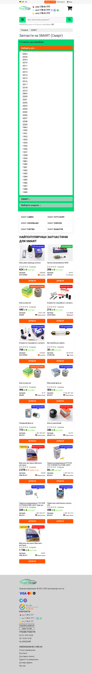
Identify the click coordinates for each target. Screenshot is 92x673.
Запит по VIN (27, 629)
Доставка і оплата (26, 656)
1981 (25, 167)
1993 (25, 139)
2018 (25, 87)
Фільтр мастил (25, 303)
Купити (32, 281)
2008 (25, 121)
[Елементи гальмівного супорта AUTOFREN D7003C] (32, 333)
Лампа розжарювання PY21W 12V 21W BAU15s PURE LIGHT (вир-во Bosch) (59, 464)
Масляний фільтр (54, 383)
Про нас (22, 666)
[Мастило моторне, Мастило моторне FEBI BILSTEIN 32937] (32, 533)
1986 (25, 183)
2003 (25, 106)
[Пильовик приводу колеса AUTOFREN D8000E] (32, 253)
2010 (25, 62)
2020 (25, 57)
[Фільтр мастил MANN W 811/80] (32, 293)
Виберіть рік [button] (28, 48)
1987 (25, 186)
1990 (25, 130)
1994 (25, 142)
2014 (25, 75)
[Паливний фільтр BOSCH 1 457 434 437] (32, 413)
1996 (25, 149)
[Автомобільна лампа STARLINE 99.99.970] (60, 333)
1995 (25, 146)
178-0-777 (41, 6)
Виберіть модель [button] (31, 205)
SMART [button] (25, 199)
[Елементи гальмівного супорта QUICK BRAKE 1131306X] (60, 293)
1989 (25, 192)
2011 (25, 65)
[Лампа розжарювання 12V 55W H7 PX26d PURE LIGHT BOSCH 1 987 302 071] (32, 493)
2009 (25, 124)
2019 (25, 90)
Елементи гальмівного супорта (59, 303)
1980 (25, 164)
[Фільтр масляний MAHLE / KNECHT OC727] (60, 413)
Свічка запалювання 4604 (57, 263)
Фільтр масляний (54, 423)
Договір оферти (25, 663)
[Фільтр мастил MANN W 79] (32, 373)
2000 (25, 96)
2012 (25, 69)
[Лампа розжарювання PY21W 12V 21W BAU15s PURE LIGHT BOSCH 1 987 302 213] (60, 453)
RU (26, 2)
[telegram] (21, 600)
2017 (25, 84)
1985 (25, 179)
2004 (25, 109)
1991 (25, 133)
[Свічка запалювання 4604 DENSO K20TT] (60, 253)
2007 (25, 118)
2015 (25, 78)
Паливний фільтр (26, 423)
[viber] (25, 600)
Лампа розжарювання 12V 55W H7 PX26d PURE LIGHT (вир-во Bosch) (32, 504)
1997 (25, 152)
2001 (25, 99)
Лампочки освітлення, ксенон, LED (59, 504)
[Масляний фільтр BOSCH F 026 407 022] (60, 373)
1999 (25, 158)
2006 (25, 115)
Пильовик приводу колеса (30, 263)
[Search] (69, 20)
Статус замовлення (27, 650)
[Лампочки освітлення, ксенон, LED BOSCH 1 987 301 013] (60, 493)
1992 (25, 136)
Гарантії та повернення (28, 660)
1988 (25, 189)
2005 (25, 112)
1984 (25, 176)
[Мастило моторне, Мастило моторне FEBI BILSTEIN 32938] (32, 453)
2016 (25, 81)
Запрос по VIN (50, 2)
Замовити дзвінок (27, 625)
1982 (25, 170)
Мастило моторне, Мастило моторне (30, 464)
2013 (25, 72)
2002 (25, 102)
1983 (25, 173)
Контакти (61, 2)
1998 (25, 155)
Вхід (69, 2)
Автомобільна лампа (55, 343)
